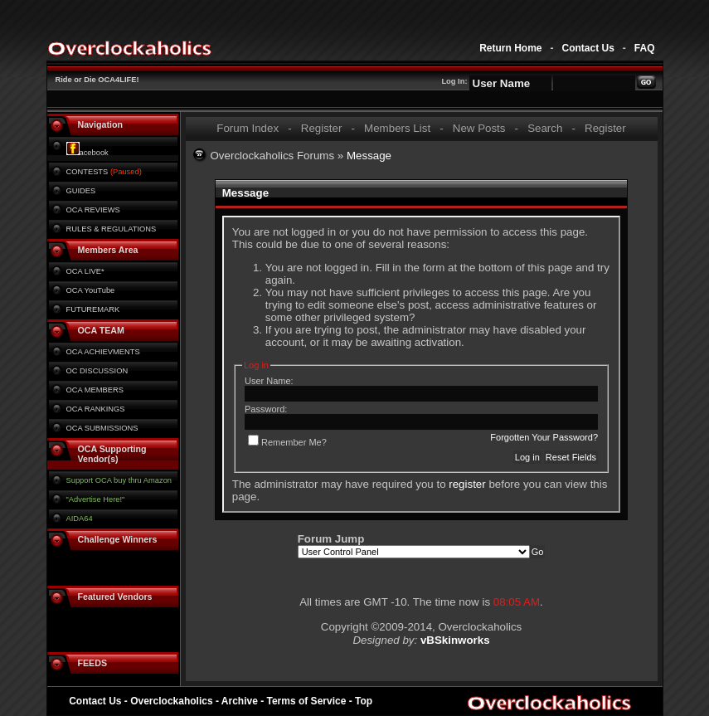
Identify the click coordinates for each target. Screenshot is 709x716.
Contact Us (587, 48)
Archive (239, 701)
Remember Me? (287, 442)
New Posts (479, 128)
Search (544, 128)
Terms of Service (307, 701)
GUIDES (81, 191)
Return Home (510, 48)
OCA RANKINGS (95, 409)
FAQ (644, 48)
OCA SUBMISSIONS (102, 428)
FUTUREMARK (93, 309)
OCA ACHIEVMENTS (103, 352)
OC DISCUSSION (97, 371)
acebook (87, 153)
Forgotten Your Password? (544, 437)
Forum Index (247, 128)
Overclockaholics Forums (273, 155)
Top (363, 701)
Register (321, 128)
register (467, 484)
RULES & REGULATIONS (111, 229)
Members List (397, 128)
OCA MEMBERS (95, 390)
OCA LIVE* (85, 271)
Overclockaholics (171, 701)
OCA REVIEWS (93, 210)
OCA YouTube (90, 290)
